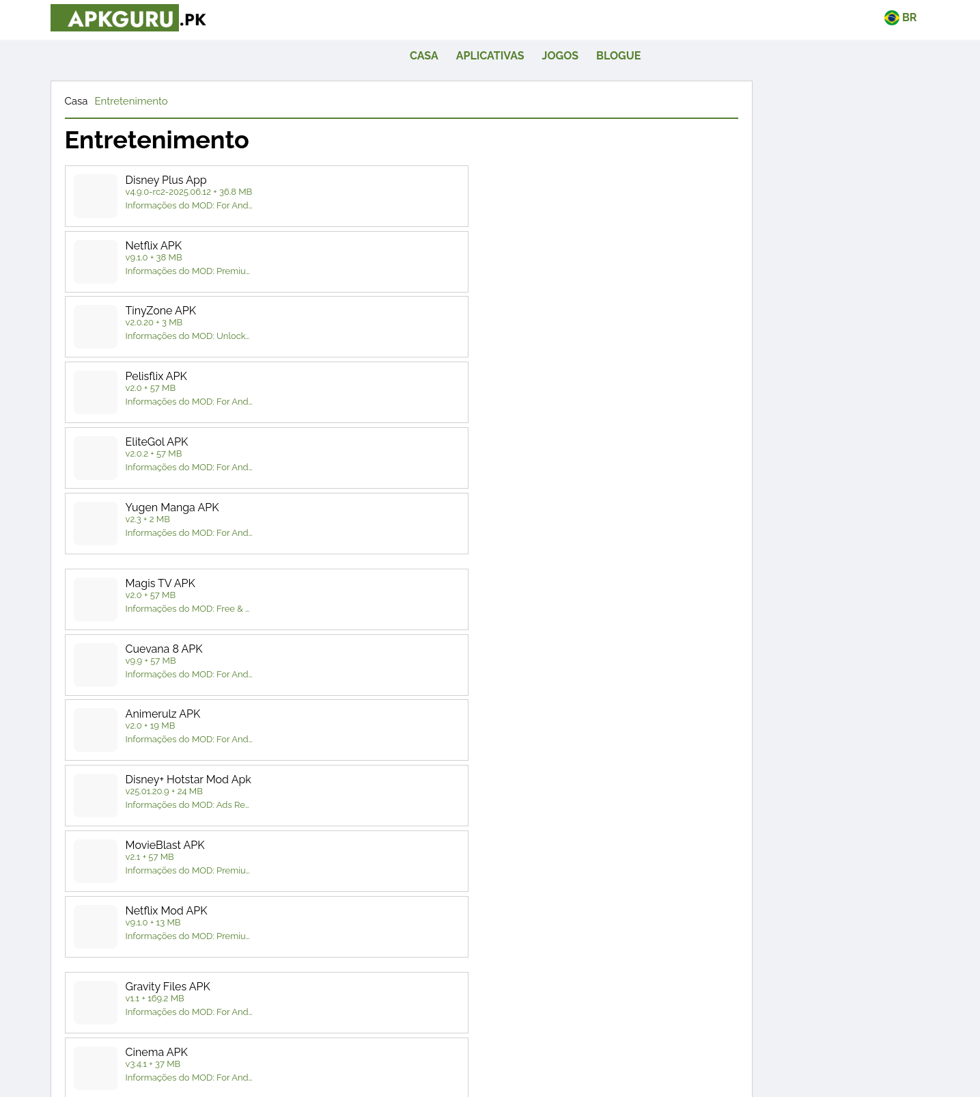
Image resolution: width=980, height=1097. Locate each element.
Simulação (837, 920)
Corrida (836, 894)
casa (593, 21)
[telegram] (527, 1037)
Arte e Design (742, 636)
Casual (742, 894)
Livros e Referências (836, 636)
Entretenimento (160, 74)
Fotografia (742, 714)
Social (742, 740)
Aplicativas (660, 21)
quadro (836, 868)
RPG (742, 920)
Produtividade (837, 714)
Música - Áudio (837, 688)
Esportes (742, 946)
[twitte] (452, 1037)
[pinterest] (490, 1037)
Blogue (788, 21)
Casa (106, 74)
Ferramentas (836, 740)
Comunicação (743, 662)
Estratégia (836, 946)
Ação (742, 841)
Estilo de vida (742, 688)
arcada (742, 868)
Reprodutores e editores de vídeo (789, 775)
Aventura (836, 841)
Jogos (730, 21)
